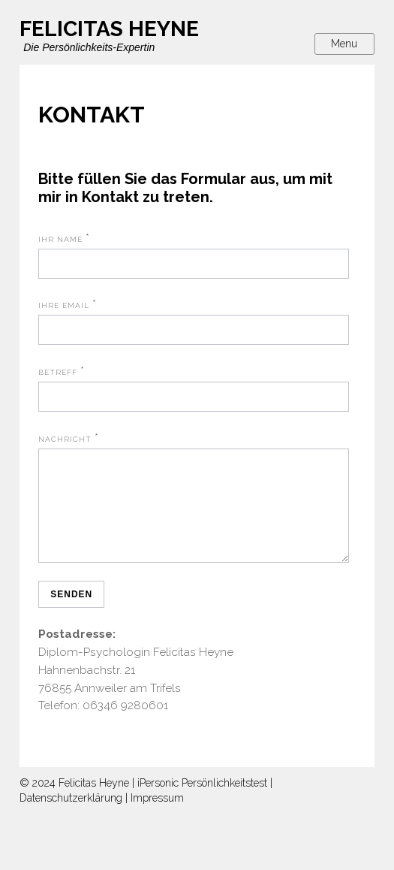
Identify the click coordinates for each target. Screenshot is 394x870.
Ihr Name (60, 239)
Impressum (157, 816)
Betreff (57, 372)
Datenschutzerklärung (71, 816)
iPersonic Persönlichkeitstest (202, 801)
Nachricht (65, 439)
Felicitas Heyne (94, 801)
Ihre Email (63, 305)
